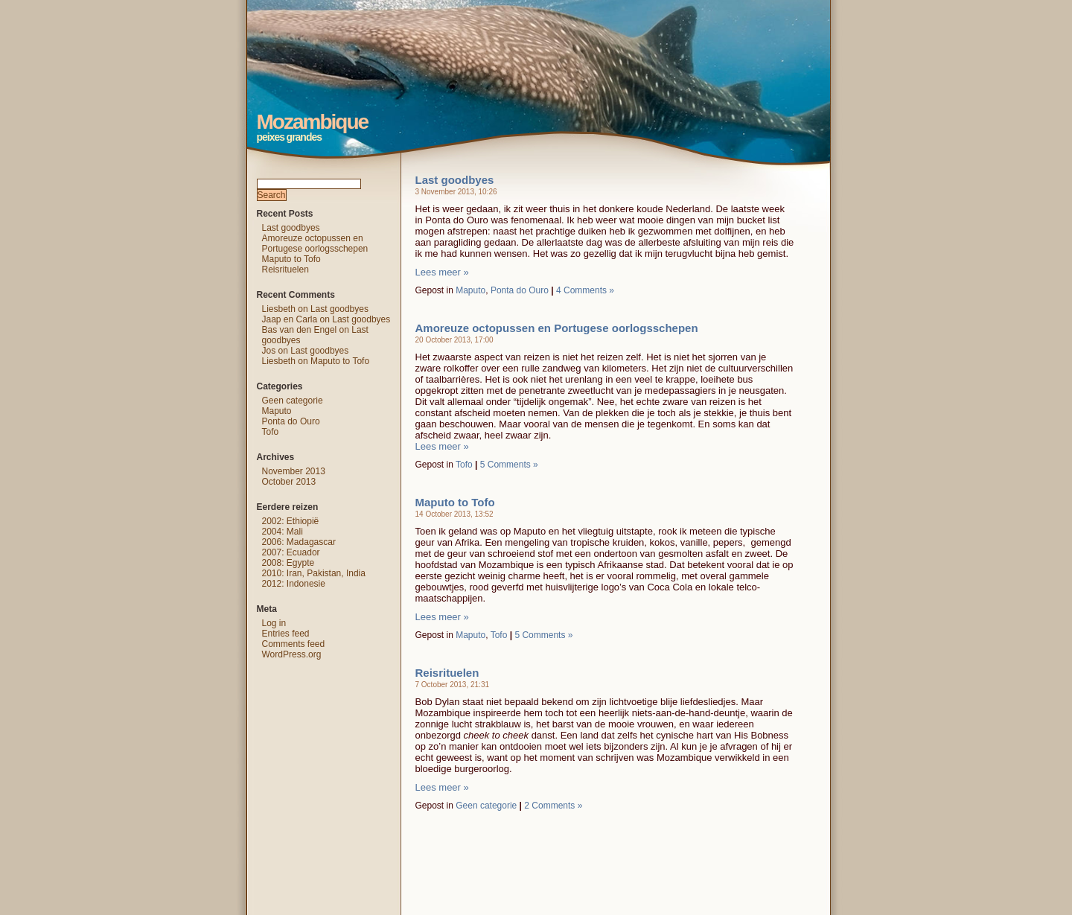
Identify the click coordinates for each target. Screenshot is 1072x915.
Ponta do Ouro (520, 290)
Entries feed (286, 633)
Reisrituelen (447, 672)
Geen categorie (486, 805)
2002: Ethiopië (290, 521)
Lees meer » (442, 272)
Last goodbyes (454, 179)
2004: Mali (282, 531)
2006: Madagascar (299, 542)
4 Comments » (585, 290)
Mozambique (231, 11)
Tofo (464, 464)
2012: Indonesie (293, 583)
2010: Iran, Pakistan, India (314, 573)
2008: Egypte (288, 563)
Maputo (470, 290)
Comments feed (293, 644)
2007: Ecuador (291, 552)
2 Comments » (553, 805)
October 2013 (289, 481)
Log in (274, 623)
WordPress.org (292, 654)
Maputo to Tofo (455, 502)
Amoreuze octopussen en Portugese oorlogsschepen (556, 328)
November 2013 (293, 471)
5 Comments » (509, 464)
